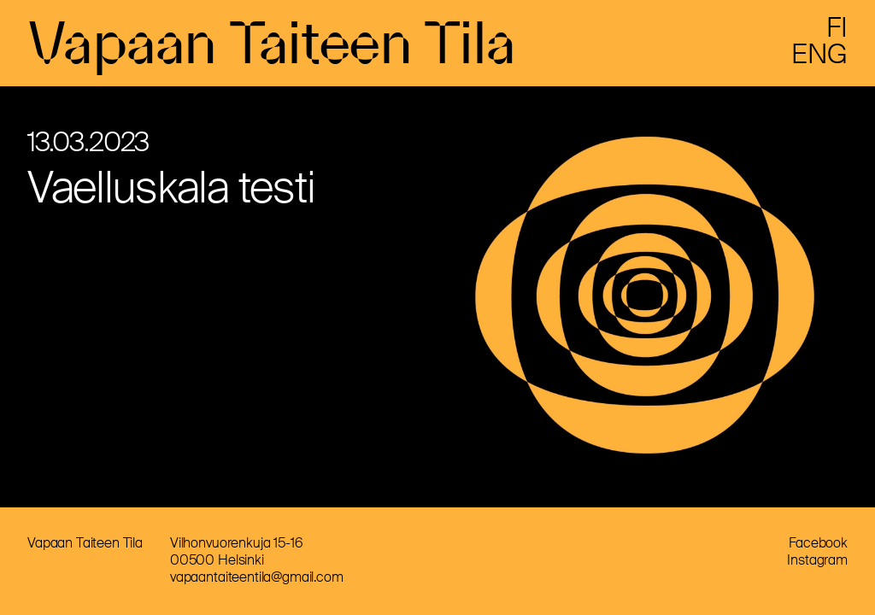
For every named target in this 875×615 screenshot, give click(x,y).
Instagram (817, 560)
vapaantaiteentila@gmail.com (257, 577)
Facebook (818, 543)
